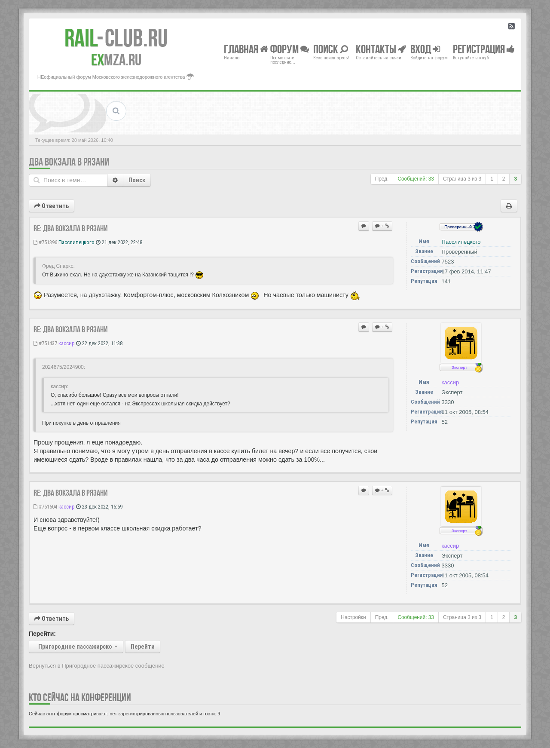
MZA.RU (116, 60)
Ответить (51, 205)
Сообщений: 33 (415, 179)
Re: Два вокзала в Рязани (71, 228)
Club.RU (116, 38)
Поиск (136, 180)
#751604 (45, 506)
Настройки (353, 617)
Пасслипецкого (76, 242)
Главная (246, 48)
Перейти (143, 646)
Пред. (382, 179)
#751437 (45, 343)
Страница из (462, 179)
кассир (66, 343)
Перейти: (42, 633)
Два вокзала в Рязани (69, 162)
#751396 (45, 242)
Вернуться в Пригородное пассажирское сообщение (97, 665)
